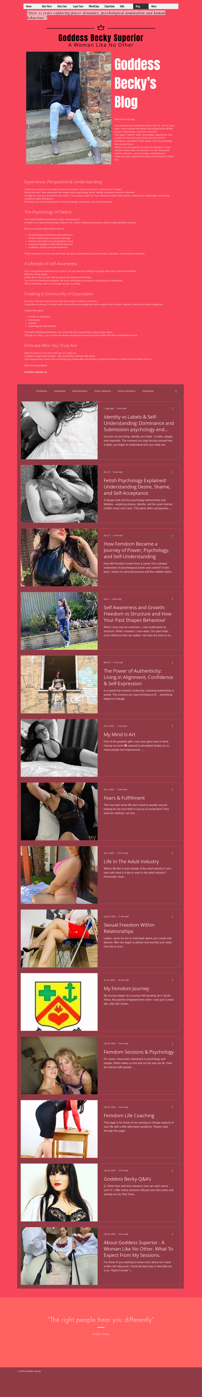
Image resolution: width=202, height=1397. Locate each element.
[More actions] (174, 408)
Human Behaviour (126, 391)
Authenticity (59, 391)
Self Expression (80, 391)
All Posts (25, 391)
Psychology (147, 391)
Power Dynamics (102, 391)
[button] (176, 391)
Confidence (41, 391)
